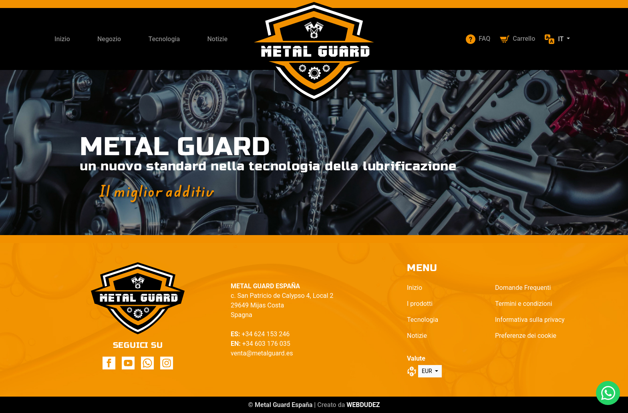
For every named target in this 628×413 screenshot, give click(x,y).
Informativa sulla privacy (530, 319)
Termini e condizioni (523, 303)
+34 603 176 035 (266, 343)
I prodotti (420, 303)
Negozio (109, 39)
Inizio (62, 39)
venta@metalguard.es (262, 353)
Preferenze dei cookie (525, 335)
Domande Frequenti (523, 287)
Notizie (217, 39)
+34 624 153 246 (266, 334)
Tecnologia (164, 39)
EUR (427, 371)
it (561, 39)
